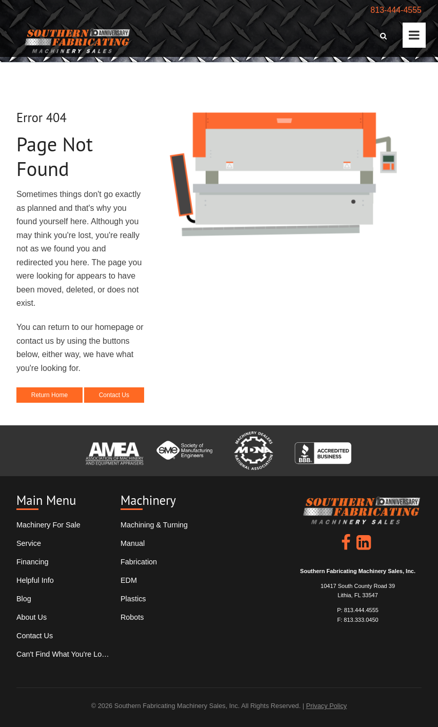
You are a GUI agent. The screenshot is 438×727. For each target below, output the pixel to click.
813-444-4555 (396, 10)
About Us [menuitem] (31, 617)
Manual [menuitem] (133, 543)
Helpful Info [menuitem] (35, 580)
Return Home (49, 395)
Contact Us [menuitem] (34, 636)
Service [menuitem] (28, 543)
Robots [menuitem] (132, 617)
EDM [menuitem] (129, 580)
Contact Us (114, 395)
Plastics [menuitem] (133, 599)
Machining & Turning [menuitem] (154, 525)
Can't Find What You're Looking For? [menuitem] (62, 654)
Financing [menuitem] (32, 562)
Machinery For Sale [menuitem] (48, 525)
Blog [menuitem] (23, 599)
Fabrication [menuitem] (139, 562)
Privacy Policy (326, 706)
